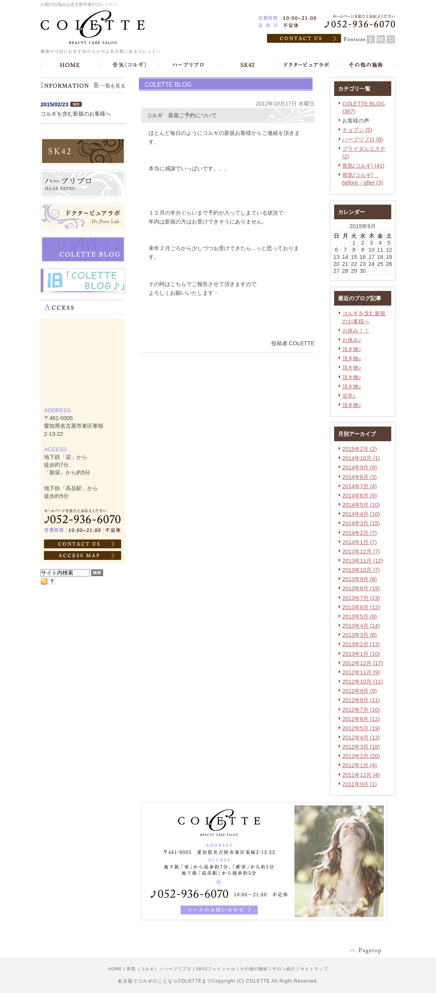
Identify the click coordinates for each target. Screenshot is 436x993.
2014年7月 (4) (359, 486)
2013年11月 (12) (362, 561)
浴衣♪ (349, 396)
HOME (115, 968)
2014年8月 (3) (359, 477)
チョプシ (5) (357, 130)
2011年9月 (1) (359, 784)
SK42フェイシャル (215, 968)
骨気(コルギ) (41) (363, 166)
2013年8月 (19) (361, 588)
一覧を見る (112, 86)
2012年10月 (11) (362, 682)
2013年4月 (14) (361, 626)
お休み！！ (355, 331)
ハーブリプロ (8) (362, 139)
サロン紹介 (284, 968)
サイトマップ (314, 968)
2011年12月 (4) (361, 775)
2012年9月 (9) (359, 691)
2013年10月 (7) (361, 570)
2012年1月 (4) (359, 765)
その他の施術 (254, 968)
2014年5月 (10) (361, 505)
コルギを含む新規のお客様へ (76, 114)
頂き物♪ (351, 349)
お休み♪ (351, 340)
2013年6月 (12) (361, 607)
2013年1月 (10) (361, 654)
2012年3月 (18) (361, 747)
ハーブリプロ (177, 968)
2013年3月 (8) (359, 635)
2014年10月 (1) (361, 458)
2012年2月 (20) (361, 756)
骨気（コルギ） (143, 968)
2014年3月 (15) (361, 523)
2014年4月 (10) (361, 514)
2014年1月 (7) (359, 542)
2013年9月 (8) (359, 579)
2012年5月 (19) (361, 728)
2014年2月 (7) (359, 533)
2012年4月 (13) (361, 737)
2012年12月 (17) (362, 663)
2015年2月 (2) (359, 449)
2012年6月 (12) (361, 719)
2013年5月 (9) (359, 616)
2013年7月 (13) (361, 598)
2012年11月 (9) (361, 672)
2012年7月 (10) (361, 710)
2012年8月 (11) (361, 700)
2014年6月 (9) (359, 495)
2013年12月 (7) (361, 551)
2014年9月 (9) (359, 467)
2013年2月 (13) (361, 644)
